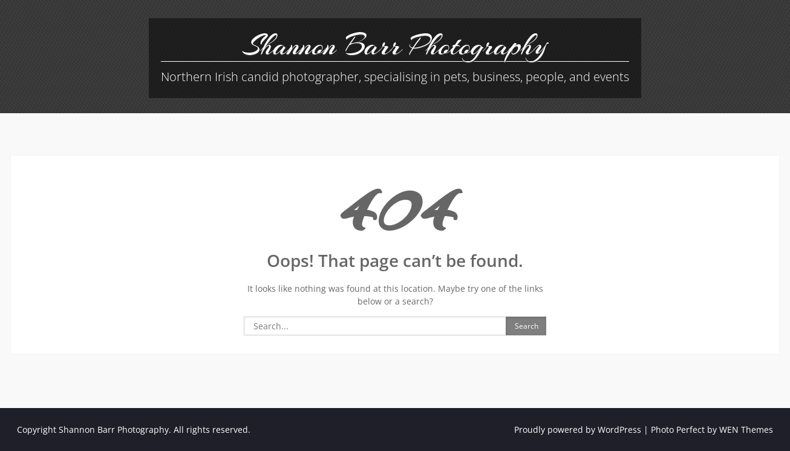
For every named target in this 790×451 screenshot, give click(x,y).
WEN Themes (746, 429)
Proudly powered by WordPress (577, 429)
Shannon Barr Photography (395, 45)
